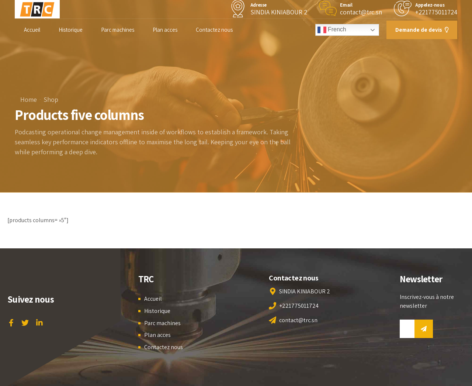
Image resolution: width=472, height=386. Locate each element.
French (331, 29)
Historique (71, 29)
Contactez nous (214, 29)
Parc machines (117, 29)
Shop (51, 99)
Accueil (32, 29)
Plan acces (165, 29)
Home (28, 99)
